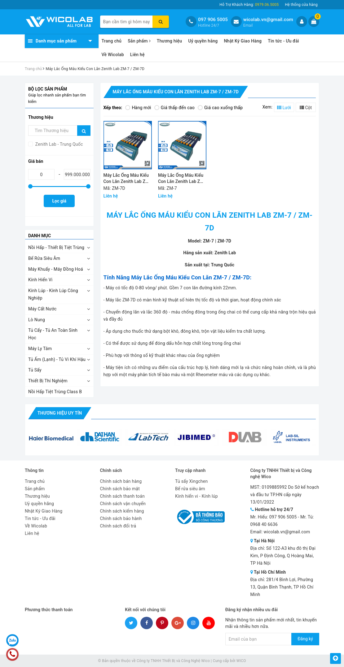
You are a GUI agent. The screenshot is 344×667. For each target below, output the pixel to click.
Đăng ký (305, 638)
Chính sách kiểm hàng (122, 511)
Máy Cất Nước (42, 308)
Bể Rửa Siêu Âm (44, 258)
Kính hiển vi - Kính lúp (196, 496)
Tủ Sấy (35, 369)
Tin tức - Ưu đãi (283, 40)
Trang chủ (112, 40)
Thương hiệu (169, 40)
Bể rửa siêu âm (190, 488)
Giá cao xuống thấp (220, 107)
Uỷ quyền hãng (203, 40)
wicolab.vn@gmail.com (268, 19)
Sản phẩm (139, 40)
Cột (306, 107)
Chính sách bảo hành (121, 518)
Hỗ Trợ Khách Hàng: (249, 4)
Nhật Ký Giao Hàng (243, 40)
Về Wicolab (113, 54)
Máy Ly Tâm (40, 348)
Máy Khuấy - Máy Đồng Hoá (55, 269)
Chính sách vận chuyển (123, 503)
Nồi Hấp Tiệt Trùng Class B (55, 391)
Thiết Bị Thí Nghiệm (48, 380)
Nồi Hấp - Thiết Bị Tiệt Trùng (56, 247)
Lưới (284, 107)
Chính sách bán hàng (121, 481)
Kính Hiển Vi (40, 279)
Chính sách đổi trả (118, 525)
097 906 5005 (213, 19)
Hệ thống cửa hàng (301, 4)
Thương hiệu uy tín (59, 413)
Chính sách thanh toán (122, 496)
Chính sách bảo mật (120, 488)
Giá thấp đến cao (174, 107)
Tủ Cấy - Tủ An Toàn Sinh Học (52, 334)
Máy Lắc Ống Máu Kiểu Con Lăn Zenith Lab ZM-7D (127, 179)
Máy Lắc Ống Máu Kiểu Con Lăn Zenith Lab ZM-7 (181, 179)
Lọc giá (59, 200)
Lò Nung (36, 319)
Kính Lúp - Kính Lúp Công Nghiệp (53, 294)
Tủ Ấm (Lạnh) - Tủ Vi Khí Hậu (57, 359)
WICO (241, 661)
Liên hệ (137, 54)
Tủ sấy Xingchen (191, 481)
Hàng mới (138, 107)
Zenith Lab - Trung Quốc (58, 144)
